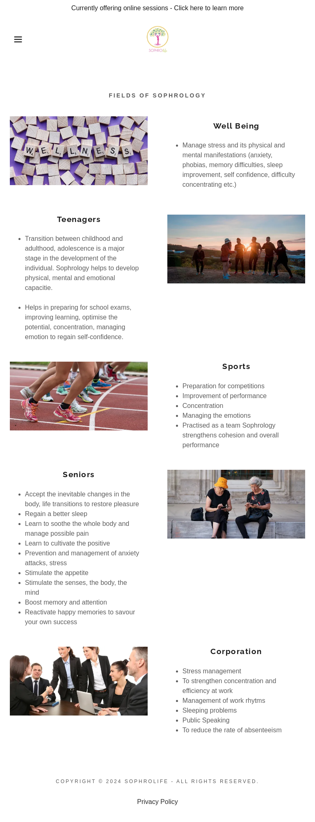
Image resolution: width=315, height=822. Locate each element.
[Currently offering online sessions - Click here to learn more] (157, 8)
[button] (16, 39)
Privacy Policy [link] (157, 801)
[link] (158, 39)
